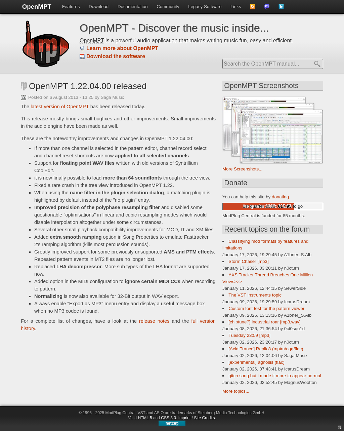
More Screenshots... (242, 168)
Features (71, 6)
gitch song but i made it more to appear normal (274, 375)
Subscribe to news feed (255, 8)
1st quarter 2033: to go (273, 206)
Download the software (115, 56)
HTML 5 (145, 418)
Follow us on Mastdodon (269, 8)
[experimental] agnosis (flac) (256, 362)
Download (99, 6)
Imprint (184, 418)
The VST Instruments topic (255, 295)
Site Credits (204, 418)
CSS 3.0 (168, 418)
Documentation (133, 6)
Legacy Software (204, 6)
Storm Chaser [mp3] (248, 261)
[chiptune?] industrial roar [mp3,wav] (264, 321)
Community (168, 6)
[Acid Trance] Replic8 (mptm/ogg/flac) (265, 348)
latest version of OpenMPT (60, 106)
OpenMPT (36, 6)
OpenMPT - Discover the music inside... (174, 28)
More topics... (235, 391)
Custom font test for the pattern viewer (266, 308)
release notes (154, 321)
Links (235, 6)
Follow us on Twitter (283, 8)
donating (280, 196)
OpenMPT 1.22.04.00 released (87, 86)
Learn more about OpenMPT (122, 48)
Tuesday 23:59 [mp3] (249, 335)
